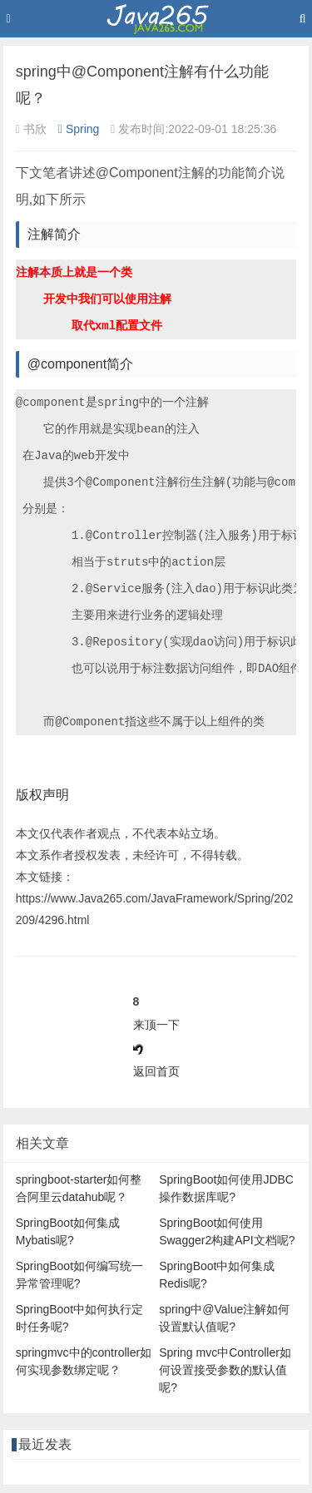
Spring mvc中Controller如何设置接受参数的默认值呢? (225, 1370)
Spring (79, 129)
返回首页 (156, 1071)
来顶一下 (156, 1024)
